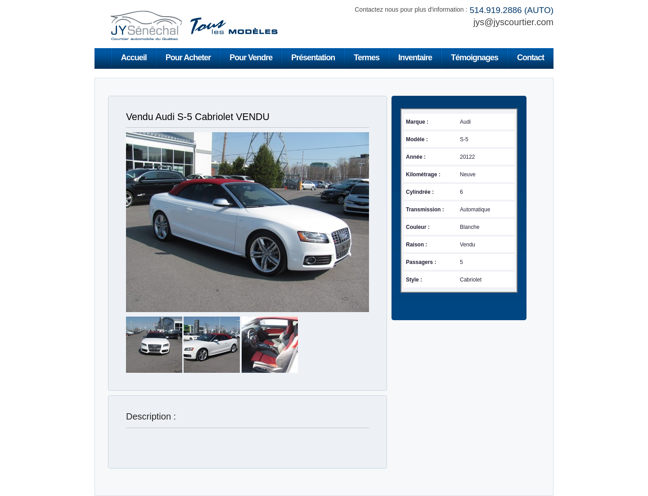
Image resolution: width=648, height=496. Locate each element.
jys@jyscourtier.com (513, 22)
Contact (530, 57)
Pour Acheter (188, 57)
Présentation (313, 57)
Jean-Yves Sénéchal (194, 25)
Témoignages (474, 57)
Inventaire (415, 57)
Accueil (134, 57)
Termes (366, 57)
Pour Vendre (251, 57)
